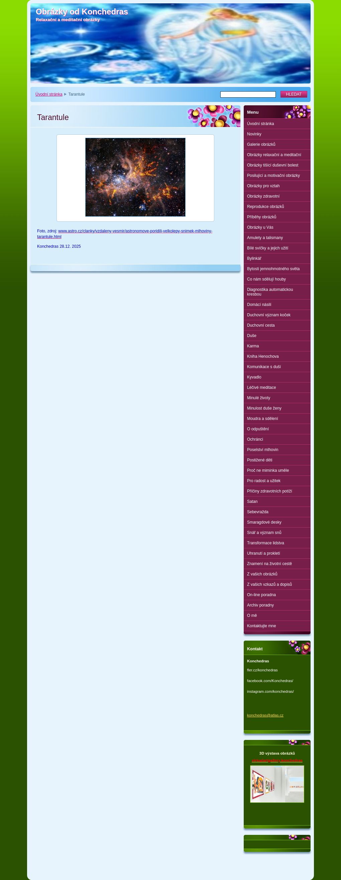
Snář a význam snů (264, 532)
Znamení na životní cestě (269, 563)
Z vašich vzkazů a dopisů (269, 584)
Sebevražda (257, 512)
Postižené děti (259, 460)
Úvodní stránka (49, 94)
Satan (252, 501)
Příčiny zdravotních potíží (269, 491)
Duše (251, 335)
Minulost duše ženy (264, 408)
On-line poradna (261, 594)
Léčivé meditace (261, 387)
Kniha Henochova (263, 356)
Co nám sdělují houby (266, 279)
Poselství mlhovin (262, 449)
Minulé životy (258, 398)
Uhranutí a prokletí (263, 553)
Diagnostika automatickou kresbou (270, 292)
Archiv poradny (260, 605)
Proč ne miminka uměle (268, 470)
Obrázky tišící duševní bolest (272, 165)
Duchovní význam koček (269, 315)
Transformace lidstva (265, 543)
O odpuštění (258, 429)
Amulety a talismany (265, 237)
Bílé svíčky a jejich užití (267, 248)
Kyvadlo (254, 377)
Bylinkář (254, 258)
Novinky (254, 134)
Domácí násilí (259, 304)
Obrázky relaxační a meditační (274, 154)
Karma (253, 346)
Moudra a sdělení (262, 418)
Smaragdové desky (264, 522)
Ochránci (255, 439)
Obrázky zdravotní (263, 196)
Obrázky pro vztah (263, 186)
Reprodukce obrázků (265, 206)
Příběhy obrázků (261, 217)
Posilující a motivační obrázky (273, 175)
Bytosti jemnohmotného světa (273, 268)
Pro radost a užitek (263, 480)
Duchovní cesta (261, 325)
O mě (252, 615)
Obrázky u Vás (260, 227)
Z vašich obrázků (262, 574)
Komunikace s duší (264, 366)
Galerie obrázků (261, 144)
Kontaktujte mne (261, 626)
